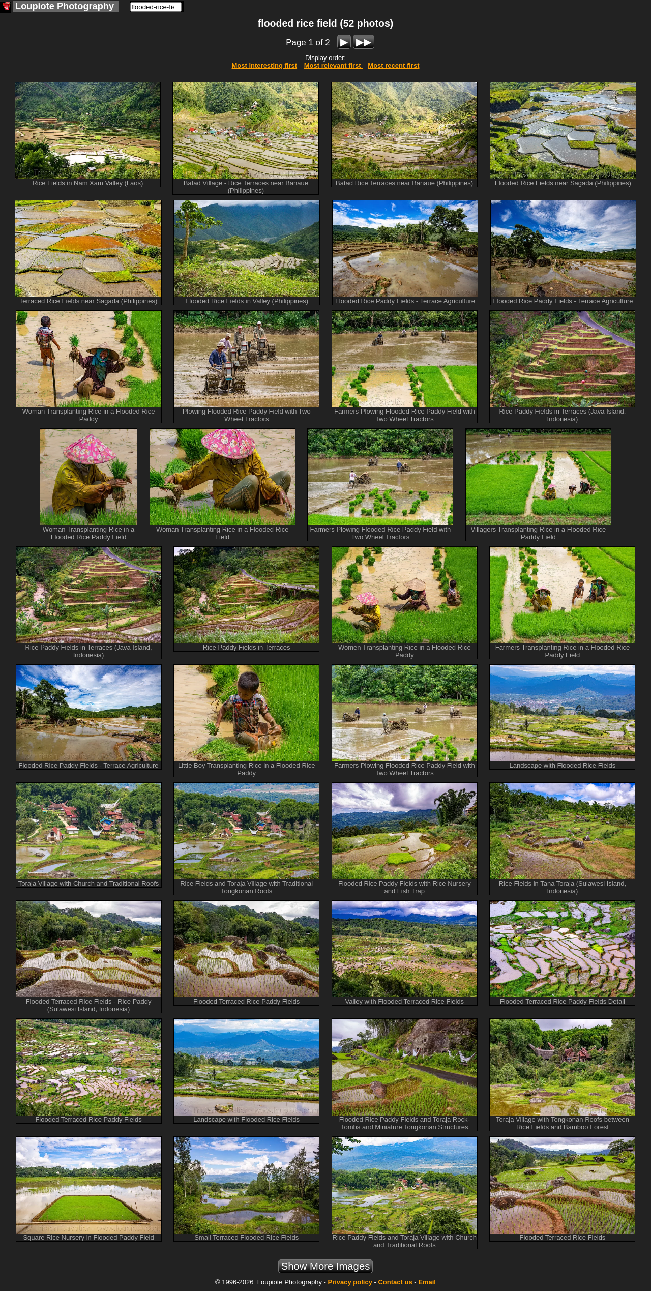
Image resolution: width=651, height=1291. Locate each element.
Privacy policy (350, 1282)
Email (427, 1282)
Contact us (395, 1282)
